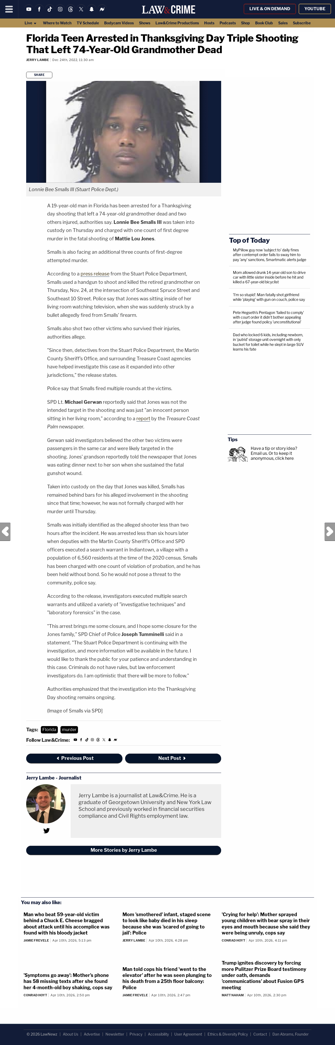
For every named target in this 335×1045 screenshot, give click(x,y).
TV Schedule (88, 23)
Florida (49, 729)
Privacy (136, 1034)
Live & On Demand (269, 8)
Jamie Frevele (36, 940)
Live (31, 23)
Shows (144, 23)
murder (69, 729)
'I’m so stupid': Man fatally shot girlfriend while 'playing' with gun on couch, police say (269, 297)
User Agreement (188, 1034)
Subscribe (302, 23)
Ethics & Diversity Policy (228, 1034)
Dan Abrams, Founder (290, 1034)
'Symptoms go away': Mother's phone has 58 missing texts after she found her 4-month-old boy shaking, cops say (68, 981)
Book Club (264, 23)
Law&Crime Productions (177, 23)
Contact (260, 1034)
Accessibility (158, 1034)
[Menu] (9, 9)
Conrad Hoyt (233, 940)
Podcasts (228, 23)
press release (95, 274)
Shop (245, 23)
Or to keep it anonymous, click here (272, 456)
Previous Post (5, 532)
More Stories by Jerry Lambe (124, 850)
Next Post (330, 532)
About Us (70, 1034)
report (143, 418)
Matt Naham (233, 995)
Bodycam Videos (119, 23)
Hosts (209, 23)
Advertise (92, 1034)
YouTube (314, 8)
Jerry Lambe (37, 60)
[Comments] (27, 67)
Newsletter (114, 1034)
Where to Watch (57, 23)
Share (39, 75)
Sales (283, 23)
